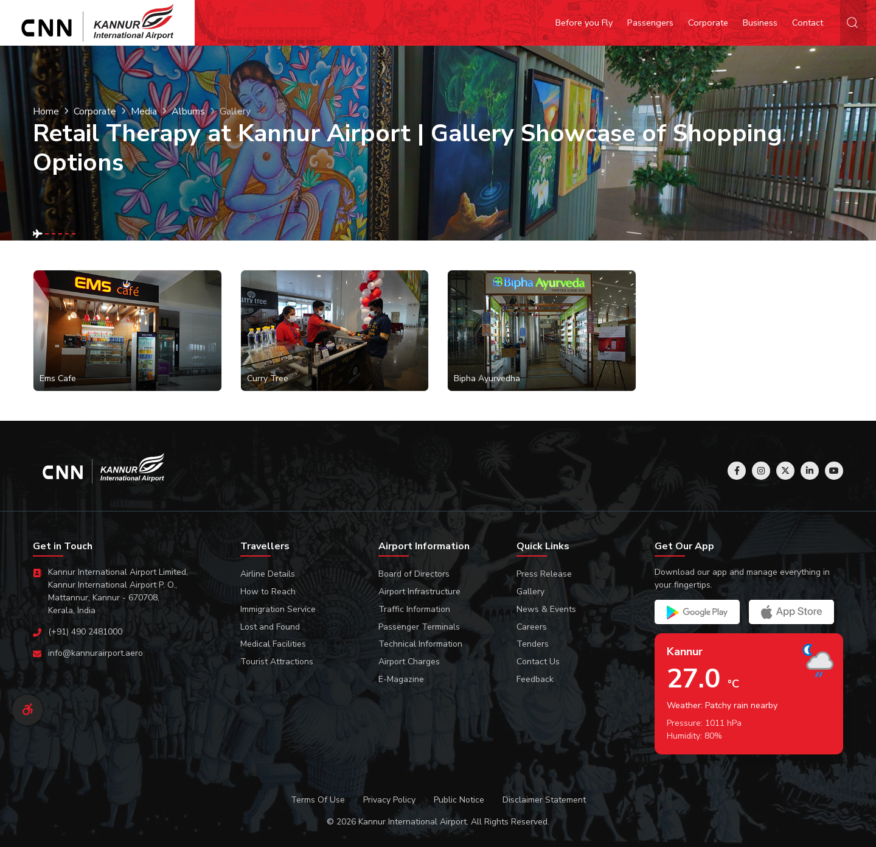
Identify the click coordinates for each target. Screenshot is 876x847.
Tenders (532, 644)
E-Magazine (401, 679)
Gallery (530, 591)
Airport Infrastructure (419, 591)
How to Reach (268, 591)
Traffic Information (414, 609)
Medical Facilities (273, 644)
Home (46, 111)
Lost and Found (270, 627)
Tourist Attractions (276, 661)
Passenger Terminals (419, 627)
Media (144, 111)
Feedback (535, 679)
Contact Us (538, 661)
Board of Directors (414, 574)
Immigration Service (278, 609)
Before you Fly (584, 22)
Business (760, 22)
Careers (531, 627)
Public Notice (459, 800)
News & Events (546, 609)
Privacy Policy (389, 800)
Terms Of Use (318, 800)
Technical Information (420, 644)
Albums (188, 111)
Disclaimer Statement (544, 800)
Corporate (708, 22)
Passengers (650, 22)
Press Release (544, 574)
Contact (807, 22)
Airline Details (267, 574)
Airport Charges (409, 661)
